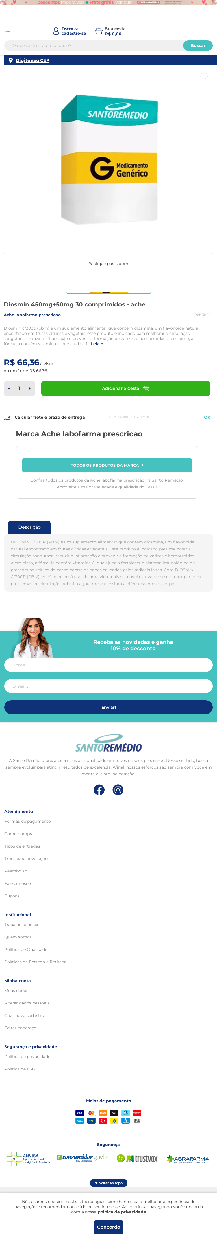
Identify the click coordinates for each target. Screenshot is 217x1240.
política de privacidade (122, 1212)
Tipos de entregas (22, 846)
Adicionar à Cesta (125, 388)
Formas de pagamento (27, 821)
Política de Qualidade (25, 949)
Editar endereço (20, 1027)
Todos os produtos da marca (107, 465)
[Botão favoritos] (204, 76)
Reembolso (15, 871)
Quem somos (18, 937)
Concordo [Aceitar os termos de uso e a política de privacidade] (108, 1227)
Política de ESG (19, 1069)
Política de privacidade (27, 1056)
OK (207, 417)
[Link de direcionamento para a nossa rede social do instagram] (118, 790)
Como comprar (19, 833)
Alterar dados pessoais (26, 1003)
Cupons (12, 896)
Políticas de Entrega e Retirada (35, 962)
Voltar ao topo (109, 1183)
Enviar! (108, 707)
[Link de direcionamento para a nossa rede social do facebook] (99, 789)
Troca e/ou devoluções (26, 858)
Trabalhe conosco (22, 924)
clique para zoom (108, 263)
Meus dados (16, 990)
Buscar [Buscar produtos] (198, 45)
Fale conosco (17, 883)
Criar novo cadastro (24, 1015)
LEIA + (97, 344)
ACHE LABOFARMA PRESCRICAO (32, 314)
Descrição (29, 527)
